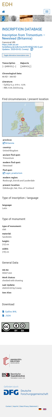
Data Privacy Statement (28, 406)
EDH (7, 4)
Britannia (8, 143)
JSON (6, 315)
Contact (9, 406)
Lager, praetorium (12, 173)
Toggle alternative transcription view (16, 55)
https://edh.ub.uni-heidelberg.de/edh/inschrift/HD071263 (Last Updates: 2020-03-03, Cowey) (22, 47)
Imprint (15, 406)
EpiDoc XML (9, 311)
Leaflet (40, 135)
